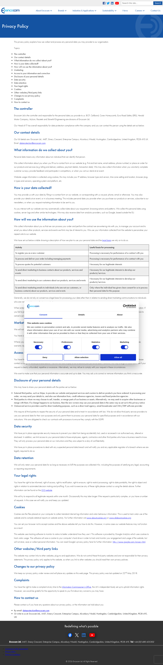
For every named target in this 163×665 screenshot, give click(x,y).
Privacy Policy (10, 651)
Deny (45, 357)
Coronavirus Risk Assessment (16, 648)
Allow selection (81, 357)
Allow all (118, 357)
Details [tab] (81, 315)
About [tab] (120, 315)
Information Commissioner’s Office (76, 586)
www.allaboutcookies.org (120, 517)
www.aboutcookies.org (96, 517)
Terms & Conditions (12, 654)
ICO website (46, 490)
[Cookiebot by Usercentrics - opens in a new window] (125, 306)
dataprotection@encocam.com (32, 143)
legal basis (106, 240)
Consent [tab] (43, 315)
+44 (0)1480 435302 (144, 641)
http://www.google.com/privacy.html (129, 541)
